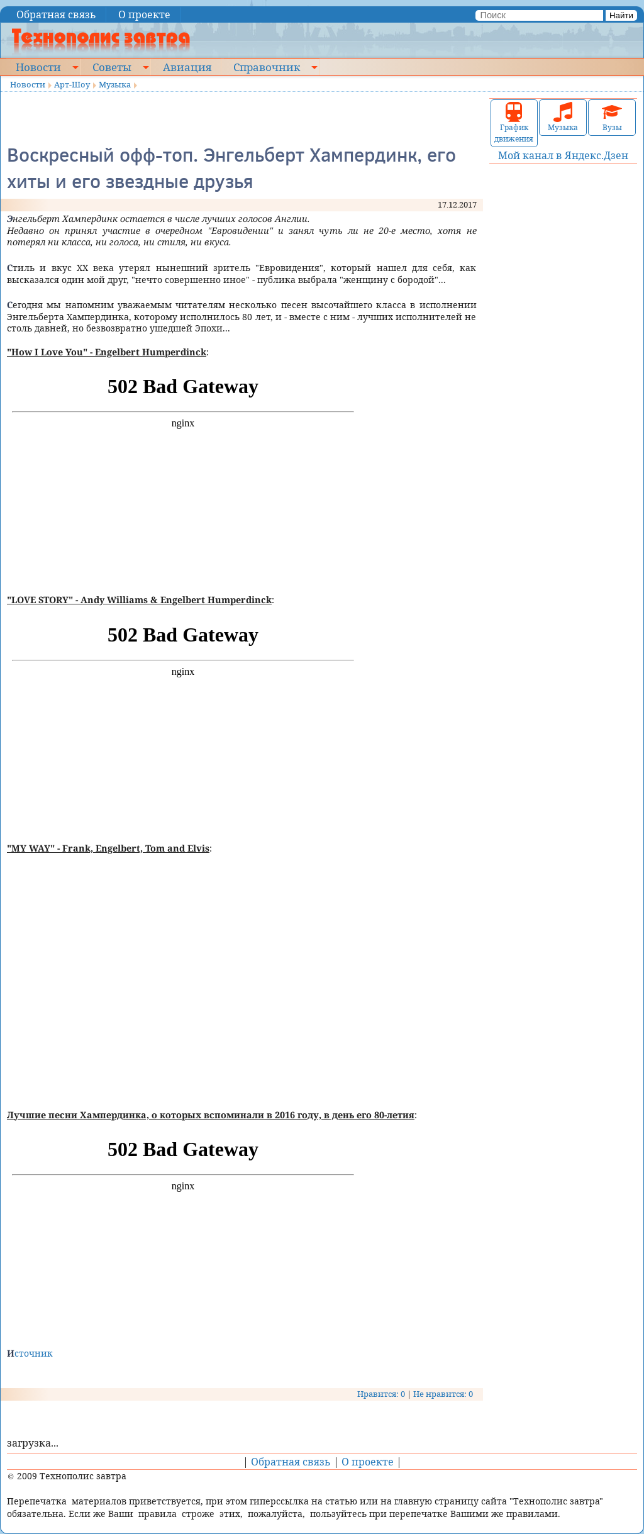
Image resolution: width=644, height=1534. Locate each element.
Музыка (115, 84)
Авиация (187, 66)
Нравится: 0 (381, 1393)
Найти (621, 15)
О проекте (144, 14)
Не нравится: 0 (443, 1393)
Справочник (266, 66)
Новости (38, 66)
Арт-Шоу (72, 84)
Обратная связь (56, 14)
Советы (111, 66)
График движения (513, 123)
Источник (30, 1353)
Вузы (612, 117)
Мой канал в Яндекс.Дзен (563, 155)
